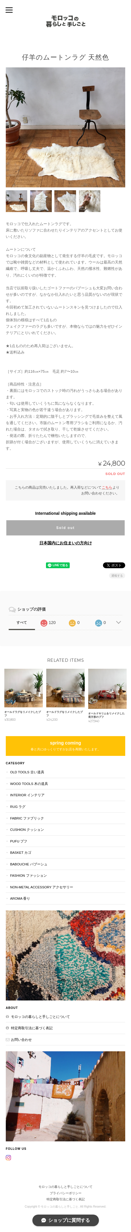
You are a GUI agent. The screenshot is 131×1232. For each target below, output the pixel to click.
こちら (107, 487)
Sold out (65, 528)
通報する (117, 575)
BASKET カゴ (20, 852)
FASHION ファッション (28, 875)
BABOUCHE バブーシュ (28, 864)
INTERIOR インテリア (27, 795)
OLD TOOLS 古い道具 (27, 772)
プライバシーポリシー (66, 1193)
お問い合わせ (21, 1039)
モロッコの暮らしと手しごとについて (40, 1016)
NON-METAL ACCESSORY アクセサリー (41, 887)
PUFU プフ (18, 841)
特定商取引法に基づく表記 (32, 1028)
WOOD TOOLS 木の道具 (29, 784)
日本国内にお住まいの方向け (65, 543)
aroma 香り (20, 898)
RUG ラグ (17, 806)
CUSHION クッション (27, 829)
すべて (21, 623)
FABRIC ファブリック (27, 818)
